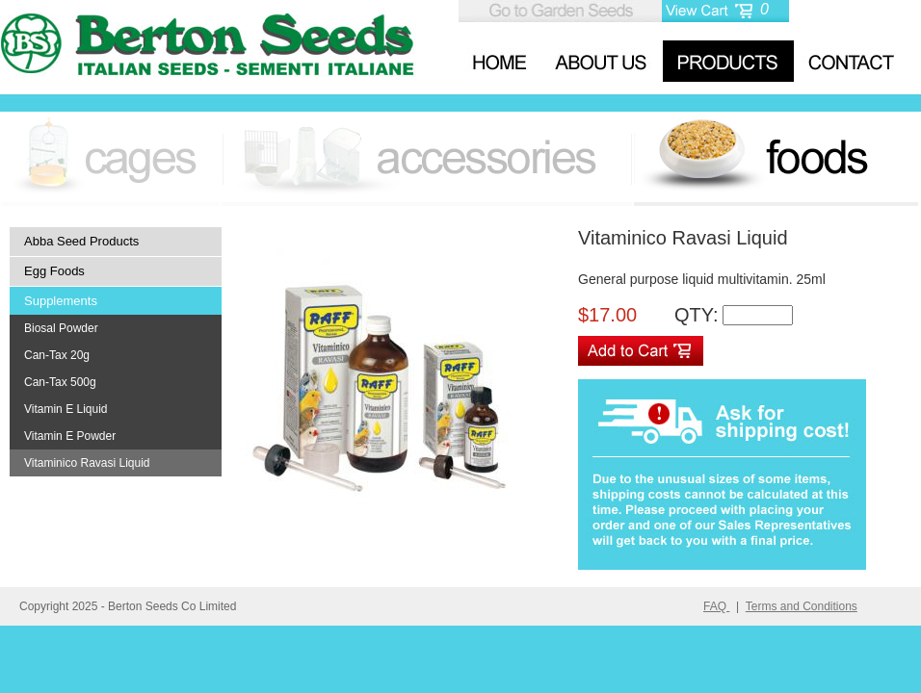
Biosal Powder (61, 328)
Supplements (60, 301)
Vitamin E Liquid (66, 409)
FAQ (716, 606)
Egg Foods (54, 271)
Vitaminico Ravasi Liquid (87, 463)
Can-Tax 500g (60, 382)
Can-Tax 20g (57, 355)
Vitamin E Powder (70, 436)
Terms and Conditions (801, 606)
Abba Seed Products (81, 241)
